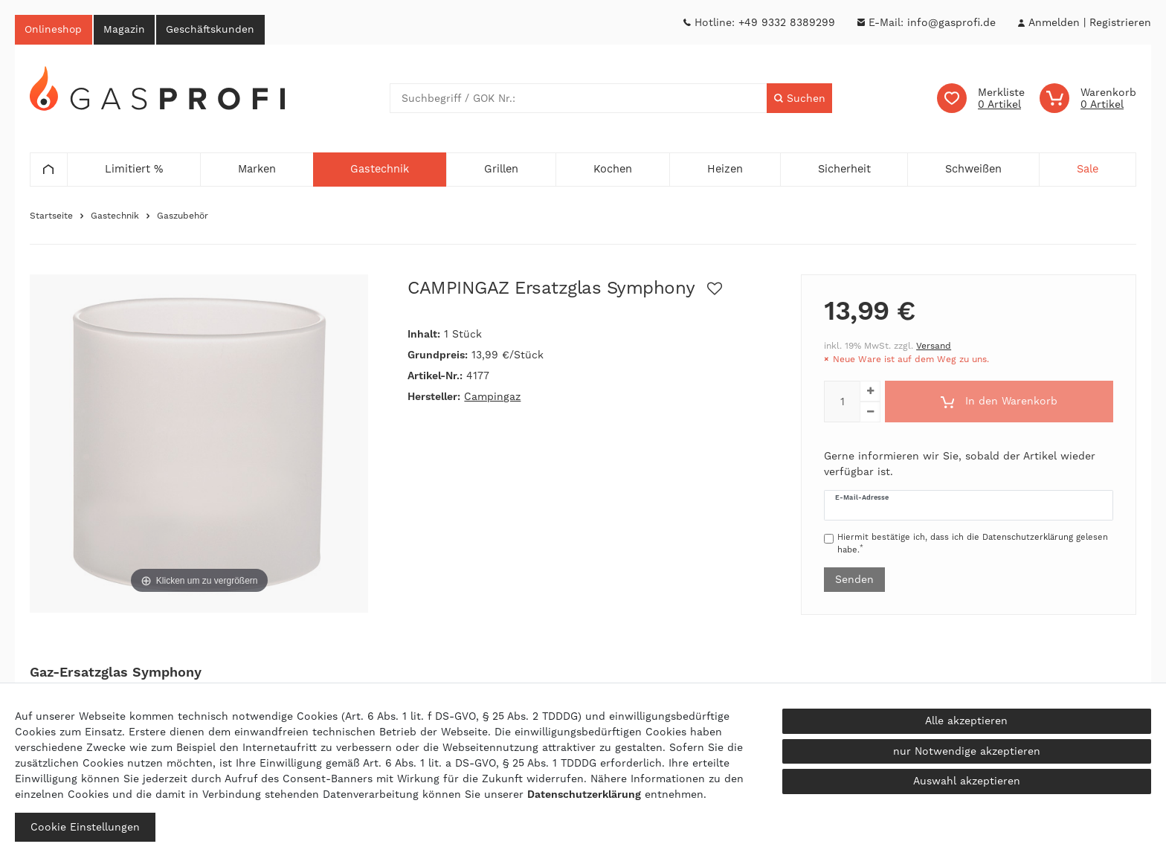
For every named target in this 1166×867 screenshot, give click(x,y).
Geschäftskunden (217, 30)
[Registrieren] (1120, 22)
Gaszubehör (182, 217)
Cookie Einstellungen (85, 827)
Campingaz (492, 398)
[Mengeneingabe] (842, 403)
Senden (854, 580)
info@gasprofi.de (951, 22)
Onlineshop (55, 30)
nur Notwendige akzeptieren (966, 751)
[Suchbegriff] (578, 100)
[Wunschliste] (981, 100)
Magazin (128, 30)
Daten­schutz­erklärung (584, 794)
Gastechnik (115, 217)
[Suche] (799, 100)
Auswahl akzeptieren (966, 781)
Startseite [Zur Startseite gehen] (51, 217)
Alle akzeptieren (966, 720)
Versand (933, 347)
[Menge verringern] (870, 413)
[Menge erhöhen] (870, 392)
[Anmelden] (1053, 22)
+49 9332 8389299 (786, 22)
